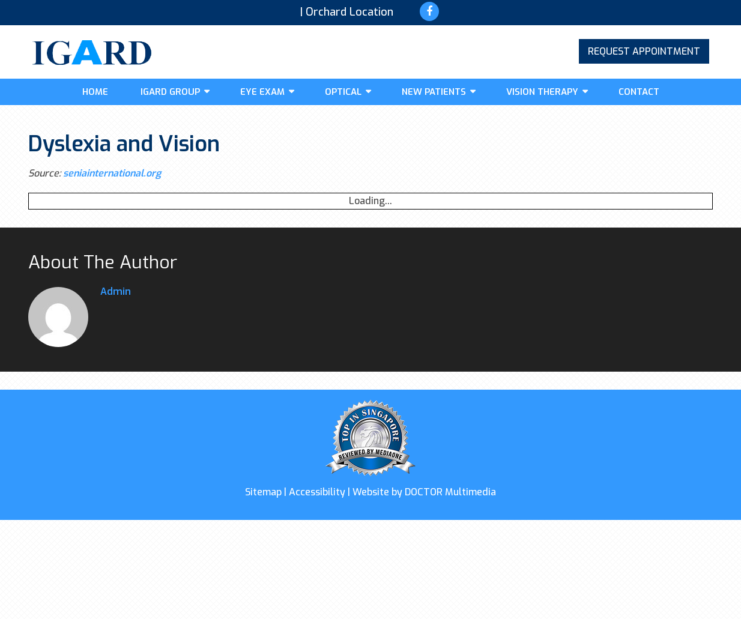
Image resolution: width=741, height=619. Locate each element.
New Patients (434, 92)
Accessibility (317, 492)
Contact (639, 92)
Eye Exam (262, 92)
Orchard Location (349, 12)
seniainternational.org (112, 173)
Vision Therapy (542, 92)
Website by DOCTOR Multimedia (424, 492)
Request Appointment (644, 51)
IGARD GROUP (170, 92)
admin (115, 291)
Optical (343, 92)
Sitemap (263, 492)
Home (95, 92)
